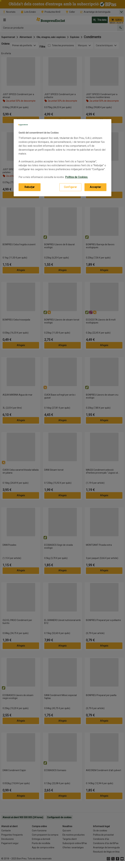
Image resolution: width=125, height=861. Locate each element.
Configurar (70, 187)
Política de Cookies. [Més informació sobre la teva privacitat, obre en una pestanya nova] (76, 177)
